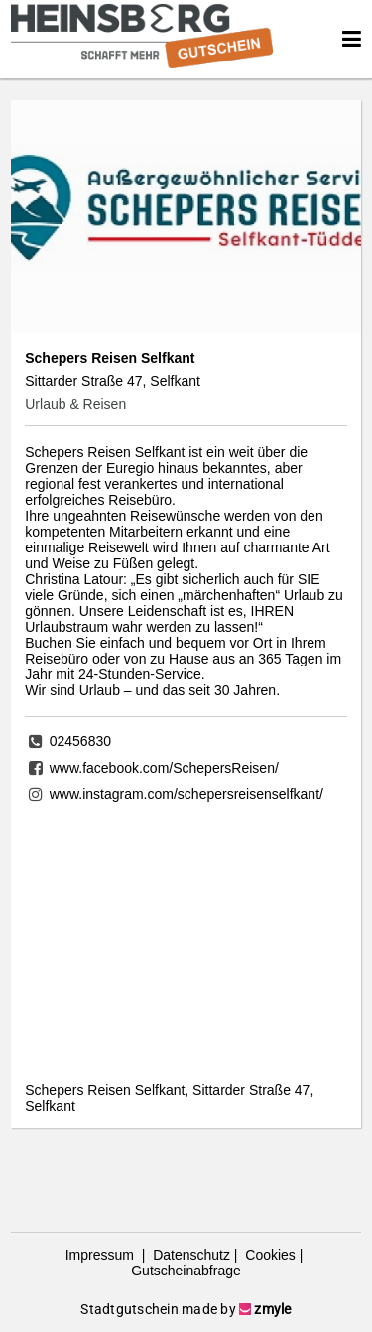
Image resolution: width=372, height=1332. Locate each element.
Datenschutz (189, 1255)
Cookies (268, 1255)
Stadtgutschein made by (185, 1309)
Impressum (101, 1255)
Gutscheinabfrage (186, 1270)
